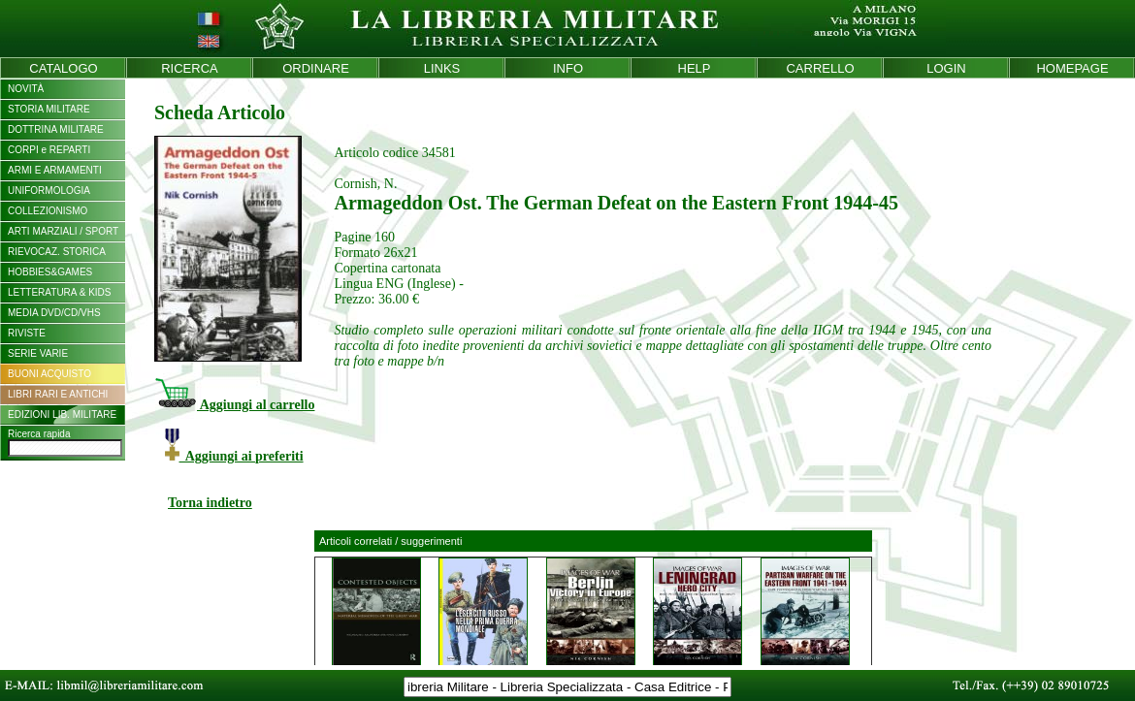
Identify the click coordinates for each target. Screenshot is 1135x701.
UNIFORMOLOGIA (49, 190)
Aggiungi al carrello (234, 405)
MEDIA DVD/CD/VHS (54, 312)
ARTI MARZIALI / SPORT (63, 231)
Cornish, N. (365, 183)
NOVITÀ (26, 88)
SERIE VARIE (38, 353)
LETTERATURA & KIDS (60, 292)
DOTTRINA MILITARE (56, 129)
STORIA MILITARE (49, 109)
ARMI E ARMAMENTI (55, 170)
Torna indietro (210, 502)
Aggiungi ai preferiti (234, 456)
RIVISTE (27, 333)
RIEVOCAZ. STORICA (57, 251)
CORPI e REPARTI (49, 149)
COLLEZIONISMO (47, 211)
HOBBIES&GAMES (50, 272)
